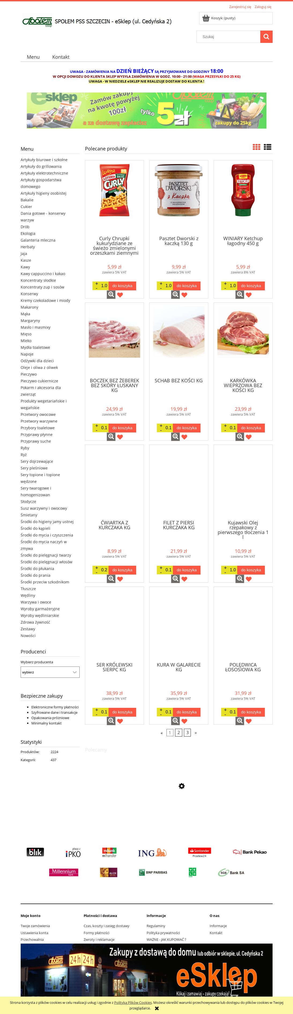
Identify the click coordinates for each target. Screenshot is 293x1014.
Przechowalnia (32, 939)
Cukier (26, 206)
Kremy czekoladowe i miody (45, 300)
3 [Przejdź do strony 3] (187, 732)
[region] (147, 114)
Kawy (25, 266)
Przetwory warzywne (39, 421)
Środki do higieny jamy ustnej (47, 521)
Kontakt (216, 932)
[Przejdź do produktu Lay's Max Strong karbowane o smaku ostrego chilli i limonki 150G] (178, 812)
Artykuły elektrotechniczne (44, 173)
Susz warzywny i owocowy (44, 508)
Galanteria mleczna (38, 240)
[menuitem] (33, 57)
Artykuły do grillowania (41, 166)
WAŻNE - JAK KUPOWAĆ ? (166, 939)
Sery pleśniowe (34, 468)
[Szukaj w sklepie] (229, 37)
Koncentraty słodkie (38, 280)
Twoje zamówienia (35, 925)
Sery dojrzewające (37, 461)
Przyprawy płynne (37, 434)
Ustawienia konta (34, 932)
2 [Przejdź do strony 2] (178, 732)
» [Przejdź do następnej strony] (196, 732)
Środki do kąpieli (35, 528)
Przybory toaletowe (38, 427)
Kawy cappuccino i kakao (43, 273)
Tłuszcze (28, 588)
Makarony (29, 307)
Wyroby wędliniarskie (40, 615)
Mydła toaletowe (35, 347)
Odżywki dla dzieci (37, 360)
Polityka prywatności (163, 932)
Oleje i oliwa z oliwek (39, 367)
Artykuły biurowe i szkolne (44, 159)
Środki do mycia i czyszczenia (47, 535)
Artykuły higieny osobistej (43, 193)
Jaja (24, 253)
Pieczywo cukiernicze (39, 380)
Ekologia (28, 233)
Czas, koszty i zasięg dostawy (106, 925)
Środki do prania (35, 575)
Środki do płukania (37, 568)
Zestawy (28, 628)
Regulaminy (156, 925)
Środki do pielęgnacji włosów (46, 561)
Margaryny (30, 320)
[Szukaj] (266, 37)
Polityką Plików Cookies (133, 1002)
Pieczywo (29, 374)
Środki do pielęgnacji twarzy (46, 555)
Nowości (28, 635)
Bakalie (27, 199)
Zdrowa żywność (35, 622)
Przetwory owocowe (38, 414)
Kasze (26, 260)
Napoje (27, 354)
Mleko (26, 340)
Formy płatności (96, 932)
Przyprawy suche (36, 441)
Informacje (218, 925)
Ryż (24, 454)
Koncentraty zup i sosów (42, 287)
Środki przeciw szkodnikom (45, 581)
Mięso (26, 333)
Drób (25, 226)
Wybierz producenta (37, 662)
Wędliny (28, 595)
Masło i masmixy (35, 327)
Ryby (25, 447)
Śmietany (29, 514)
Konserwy (29, 293)
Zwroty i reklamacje (99, 939)
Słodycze (28, 501)
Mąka (25, 313)
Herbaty (28, 246)
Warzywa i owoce (36, 602)
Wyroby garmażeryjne (40, 608)
